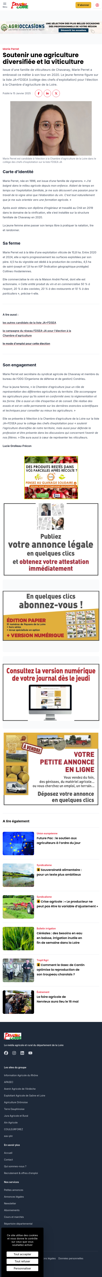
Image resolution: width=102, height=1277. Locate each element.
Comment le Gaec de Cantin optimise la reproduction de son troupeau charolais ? (61, 969)
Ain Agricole (11, 1122)
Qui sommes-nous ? (15, 1166)
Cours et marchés (14, 1216)
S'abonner (83, 5)
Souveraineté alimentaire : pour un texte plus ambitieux (59, 872)
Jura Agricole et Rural (16, 1115)
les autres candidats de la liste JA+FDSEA (29, 322)
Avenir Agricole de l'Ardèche (20, 1088)
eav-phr (8, 1136)
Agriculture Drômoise (16, 1102)
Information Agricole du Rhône (21, 1075)
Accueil (8, 1152)
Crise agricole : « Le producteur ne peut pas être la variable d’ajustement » (67, 903)
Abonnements (12, 1210)
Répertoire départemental (18, 1223)
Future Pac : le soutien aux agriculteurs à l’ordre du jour (59, 840)
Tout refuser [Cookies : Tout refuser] (22, 1261)
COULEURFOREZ (13, 1129)
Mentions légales (46, 1258)
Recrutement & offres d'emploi (21, 1173)
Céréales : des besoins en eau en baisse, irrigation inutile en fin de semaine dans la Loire (59, 938)
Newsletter (10, 1203)
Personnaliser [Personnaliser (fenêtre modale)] (22, 1268)
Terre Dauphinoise (14, 1109)
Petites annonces (13, 1189)
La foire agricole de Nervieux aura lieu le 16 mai (58, 999)
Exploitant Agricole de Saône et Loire (24, 1095)
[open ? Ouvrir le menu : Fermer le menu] (5, 5)
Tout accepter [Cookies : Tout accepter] (22, 1254)
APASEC (8, 1082)
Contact (8, 1159)
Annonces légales (14, 1196)
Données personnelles (70, 1258)
